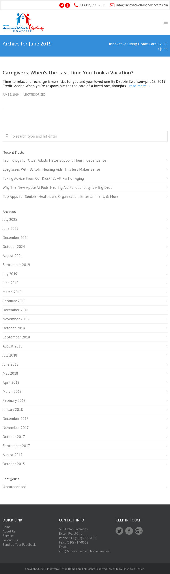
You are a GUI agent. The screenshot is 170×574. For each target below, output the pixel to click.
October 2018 (14, 328)
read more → (140, 85)
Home (7, 527)
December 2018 (15, 310)
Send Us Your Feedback (19, 544)
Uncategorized (34, 94)
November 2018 (16, 319)
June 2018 (11, 364)
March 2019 (12, 292)
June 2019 (11, 283)
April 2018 (11, 382)
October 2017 (14, 436)
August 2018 (12, 346)
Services (8, 536)
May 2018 (10, 373)
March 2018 (12, 391)
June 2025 (11, 228)
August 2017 (12, 455)
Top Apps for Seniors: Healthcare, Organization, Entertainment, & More (60, 196)
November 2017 (16, 427)
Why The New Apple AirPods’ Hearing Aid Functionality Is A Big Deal (57, 187)
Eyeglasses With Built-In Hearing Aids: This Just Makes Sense (51, 169)
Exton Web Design (133, 568)
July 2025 (10, 219)
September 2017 (16, 446)
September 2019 (16, 264)
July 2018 (10, 355)
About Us (9, 531)
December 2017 (15, 418)
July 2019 (10, 274)
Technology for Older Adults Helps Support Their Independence (54, 160)
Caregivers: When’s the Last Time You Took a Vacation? (68, 72)
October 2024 (14, 246)
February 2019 (14, 301)
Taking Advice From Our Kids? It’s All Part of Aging (43, 178)
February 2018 (14, 400)
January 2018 (13, 409)
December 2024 (15, 237)
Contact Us (10, 540)
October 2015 (14, 464)
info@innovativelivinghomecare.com (142, 5)
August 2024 (12, 255)
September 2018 (16, 337)
